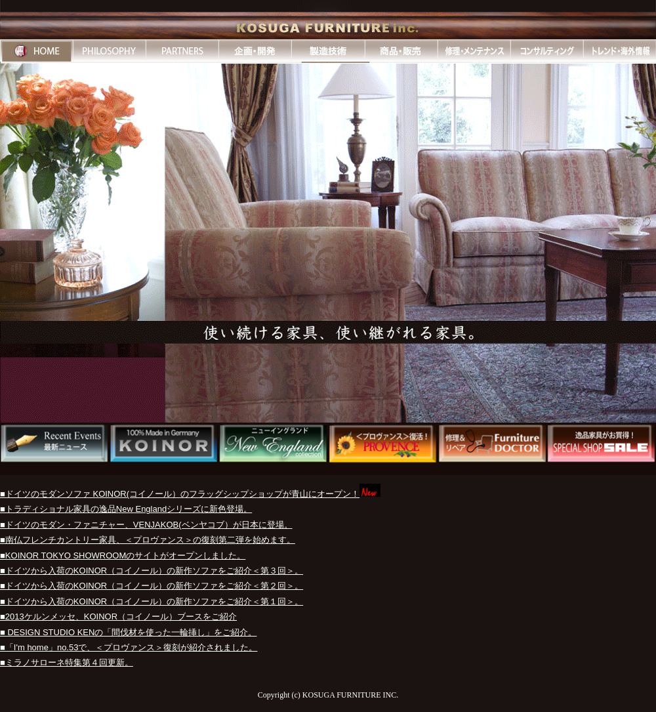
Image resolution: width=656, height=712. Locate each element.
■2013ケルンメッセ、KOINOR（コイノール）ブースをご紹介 (118, 616)
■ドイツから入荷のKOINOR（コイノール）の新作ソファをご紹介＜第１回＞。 (151, 601)
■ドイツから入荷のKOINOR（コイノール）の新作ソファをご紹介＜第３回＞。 (151, 571)
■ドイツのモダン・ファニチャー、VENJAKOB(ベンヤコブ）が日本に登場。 (146, 525)
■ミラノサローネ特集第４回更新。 (66, 662)
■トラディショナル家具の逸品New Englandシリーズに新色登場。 (126, 509)
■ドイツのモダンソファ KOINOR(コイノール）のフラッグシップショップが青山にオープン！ (179, 494)
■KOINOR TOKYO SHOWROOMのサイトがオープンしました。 (122, 555)
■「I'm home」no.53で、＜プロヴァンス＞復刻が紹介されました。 (128, 647)
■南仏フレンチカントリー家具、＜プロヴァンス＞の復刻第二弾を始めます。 (147, 540)
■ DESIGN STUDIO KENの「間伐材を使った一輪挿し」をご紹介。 (128, 632)
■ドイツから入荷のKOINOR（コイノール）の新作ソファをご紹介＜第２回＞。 (151, 586)
